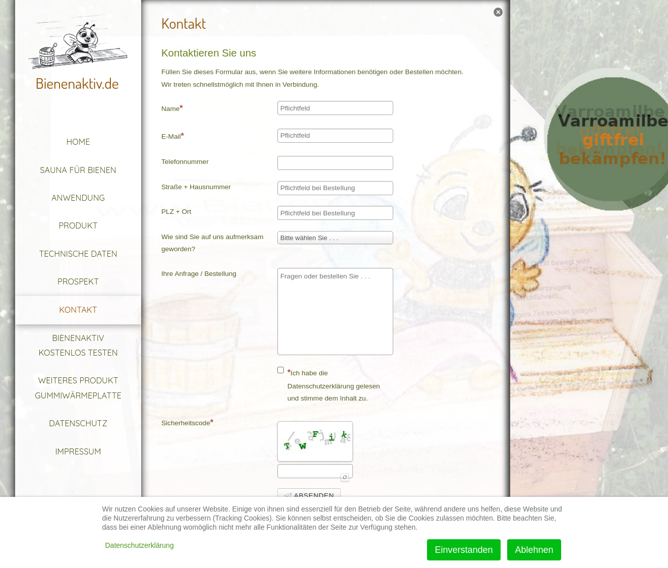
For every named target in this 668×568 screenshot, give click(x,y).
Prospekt (78, 281)
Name (172, 107)
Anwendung (78, 198)
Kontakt (78, 310)
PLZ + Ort (176, 211)
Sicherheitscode (187, 422)
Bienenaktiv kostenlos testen (77, 345)
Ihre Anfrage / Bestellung (198, 273)
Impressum (78, 451)
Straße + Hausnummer (196, 187)
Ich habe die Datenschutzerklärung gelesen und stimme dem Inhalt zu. (328, 384)
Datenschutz (78, 423)
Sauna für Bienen (78, 170)
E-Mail (172, 135)
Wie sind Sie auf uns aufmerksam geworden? (212, 243)
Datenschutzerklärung (139, 545)
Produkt (77, 225)
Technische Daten (78, 254)
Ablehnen (534, 550)
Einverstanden (464, 550)
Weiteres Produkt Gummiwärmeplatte (78, 387)
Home (78, 142)
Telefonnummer (185, 161)
